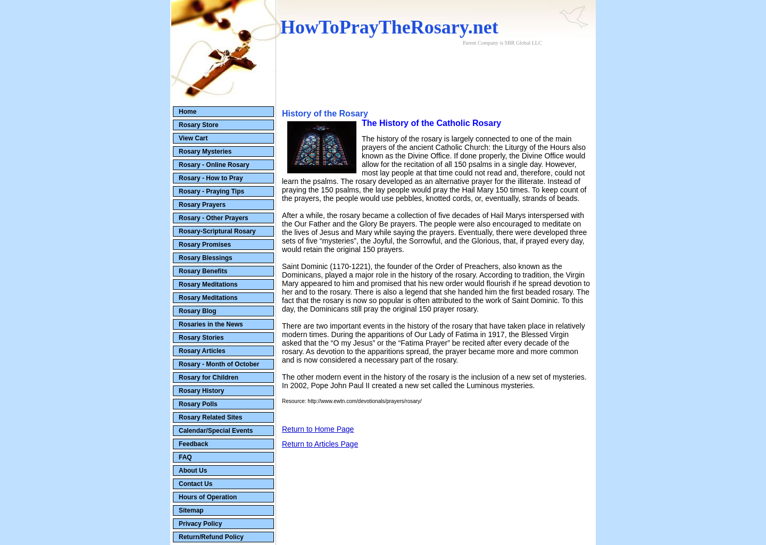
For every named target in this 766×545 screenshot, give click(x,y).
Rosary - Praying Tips (211, 191)
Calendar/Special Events (216, 430)
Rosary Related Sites (210, 417)
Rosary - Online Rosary (214, 165)
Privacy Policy (200, 523)
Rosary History (201, 391)
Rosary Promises (205, 244)
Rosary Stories (201, 337)
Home (187, 111)
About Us (193, 470)
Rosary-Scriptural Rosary (217, 231)
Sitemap (191, 510)
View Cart (193, 138)
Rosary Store (199, 125)
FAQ (185, 457)
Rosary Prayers (202, 204)
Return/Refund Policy (211, 537)
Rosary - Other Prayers (213, 218)
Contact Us (195, 484)
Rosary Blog (198, 311)
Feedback (193, 444)
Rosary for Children (208, 377)
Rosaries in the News (211, 324)
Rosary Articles (202, 351)
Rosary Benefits (203, 271)
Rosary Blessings (205, 258)
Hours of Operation (208, 497)
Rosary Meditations (208, 284)
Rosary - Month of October (219, 364)
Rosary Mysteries (205, 151)
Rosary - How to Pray (211, 178)
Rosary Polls (198, 404)
